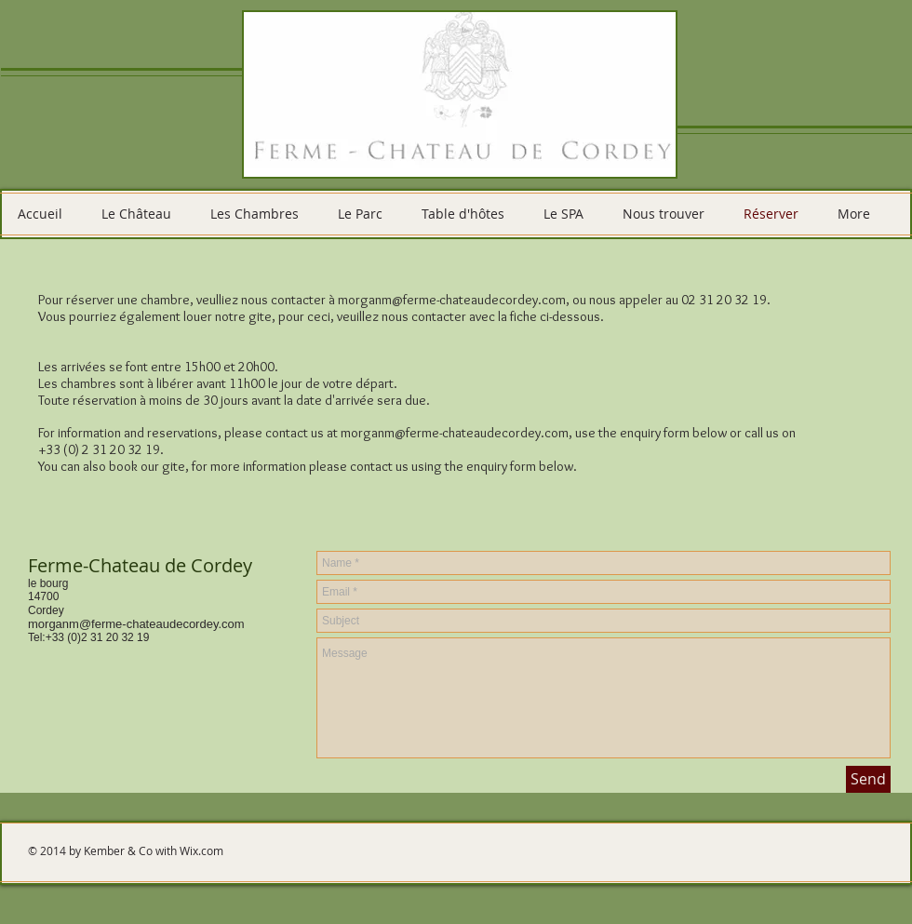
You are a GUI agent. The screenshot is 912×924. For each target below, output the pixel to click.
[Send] (868, 779)
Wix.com (201, 850)
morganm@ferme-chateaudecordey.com (452, 299)
